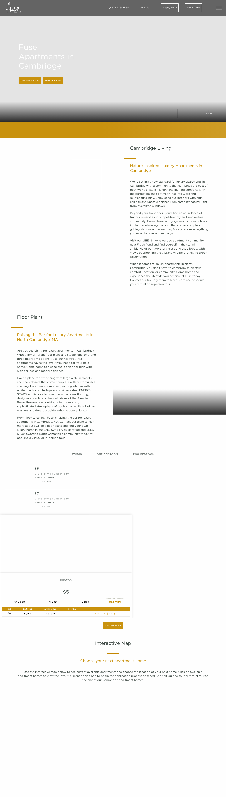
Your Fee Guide (113, 625)
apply (112, 614)
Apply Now (170, 8)
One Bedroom (107, 454)
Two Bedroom (144, 454)
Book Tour (193, 8)
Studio (76, 454)
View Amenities (53, 80)
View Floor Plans (29, 80)
